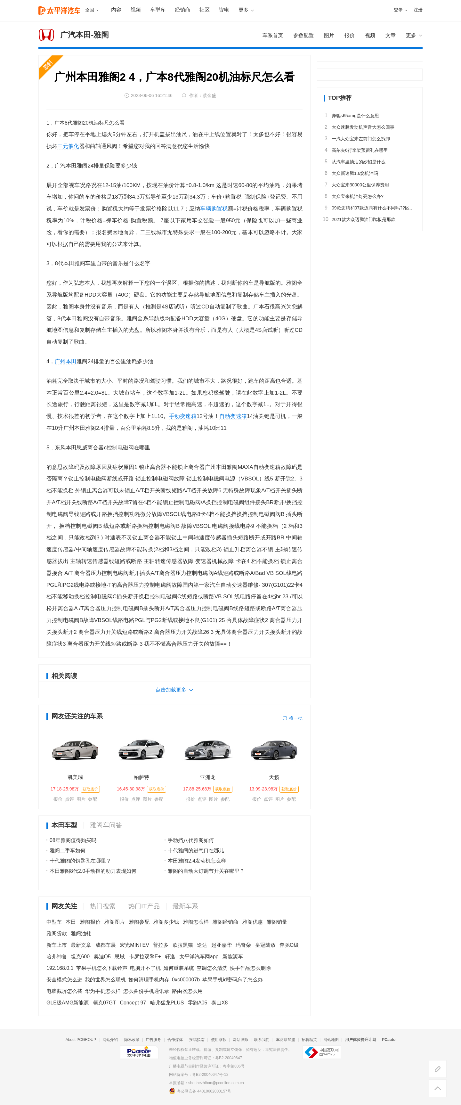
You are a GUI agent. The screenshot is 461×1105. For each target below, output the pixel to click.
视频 (136, 9)
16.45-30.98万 (131, 788)
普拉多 (160, 945)
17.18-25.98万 (65, 788)
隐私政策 (132, 1039)
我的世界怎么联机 (105, 979)
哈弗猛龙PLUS (167, 1002)
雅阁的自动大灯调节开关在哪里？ (206, 871)
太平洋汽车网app (199, 956)
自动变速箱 (233, 416)
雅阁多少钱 (166, 922)
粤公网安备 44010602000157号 (200, 1091)
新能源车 (232, 956)
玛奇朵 (243, 945)
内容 (116, 9)
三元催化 (68, 146)
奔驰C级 (289, 945)
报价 (57, 799)
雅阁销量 (277, 922)
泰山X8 (219, 1002)
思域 (120, 956)
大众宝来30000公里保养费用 (356, 185)
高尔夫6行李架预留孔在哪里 (356, 150)
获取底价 (90, 789)
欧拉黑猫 (183, 945)
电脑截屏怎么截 (64, 991)
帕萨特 (141, 777)
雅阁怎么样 (196, 922)
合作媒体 (175, 1039)
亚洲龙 (207, 777)
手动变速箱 (183, 416)
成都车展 (105, 945)
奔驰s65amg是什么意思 (351, 115)
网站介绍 (110, 1039)
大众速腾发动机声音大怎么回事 (359, 127)
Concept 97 (133, 1002)
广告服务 (153, 1039)
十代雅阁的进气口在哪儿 (196, 850)
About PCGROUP (81, 1039)
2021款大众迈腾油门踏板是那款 (359, 219)
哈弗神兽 (56, 956)
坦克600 (80, 956)
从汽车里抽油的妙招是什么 (354, 162)
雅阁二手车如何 (67, 850)
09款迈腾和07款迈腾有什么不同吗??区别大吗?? (370, 208)
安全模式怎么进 (64, 979)
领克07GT (104, 1002)
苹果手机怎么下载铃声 (101, 968)
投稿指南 (197, 1039)
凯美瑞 (75, 777)
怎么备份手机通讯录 (146, 991)
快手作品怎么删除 (250, 968)
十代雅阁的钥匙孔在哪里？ (80, 861)
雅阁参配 (139, 922)
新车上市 (56, 945)
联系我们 (262, 1039)
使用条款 (218, 1039)
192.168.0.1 (60, 968)
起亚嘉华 (221, 945)
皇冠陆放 (265, 945)
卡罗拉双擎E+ (145, 956)
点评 (69, 799)
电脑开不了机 (145, 968)
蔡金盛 (209, 95)
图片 (81, 799)
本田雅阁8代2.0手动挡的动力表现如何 (93, 871)
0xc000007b (186, 979)
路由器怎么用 (187, 991)
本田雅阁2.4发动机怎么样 (197, 861)
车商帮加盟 (285, 1039)
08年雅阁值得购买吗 (73, 840)
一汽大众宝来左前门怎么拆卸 (357, 138)
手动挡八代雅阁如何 (191, 840)
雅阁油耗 (81, 933)
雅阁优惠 (252, 922)
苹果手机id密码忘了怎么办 (232, 979)
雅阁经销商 (225, 922)
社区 (204, 9)
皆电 (224, 9)
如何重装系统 (178, 968)
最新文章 (81, 945)
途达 (202, 945)
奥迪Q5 (102, 956)
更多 (411, 35)
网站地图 (331, 1039)
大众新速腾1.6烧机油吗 (351, 173)
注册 (418, 9)
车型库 (158, 9)
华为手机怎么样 (103, 991)
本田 (71, 922)
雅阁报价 (90, 922)
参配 (92, 799)
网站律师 (240, 1039)
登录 (398, 9)
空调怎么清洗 (212, 968)
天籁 (274, 777)
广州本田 (66, 361)
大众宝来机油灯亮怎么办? (354, 196)
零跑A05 (197, 1002)
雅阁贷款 (56, 933)
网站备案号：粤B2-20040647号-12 (198, 1074)
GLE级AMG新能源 (67, 1002)
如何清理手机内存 (148, 979)
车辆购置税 (214, 209)
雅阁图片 (114, 922)
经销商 (182, 9)
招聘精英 (309, 1039)
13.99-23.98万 (263, 788)
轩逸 (170, 956)
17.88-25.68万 (197, 788)
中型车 (54, 922)
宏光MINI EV (134, 945)
